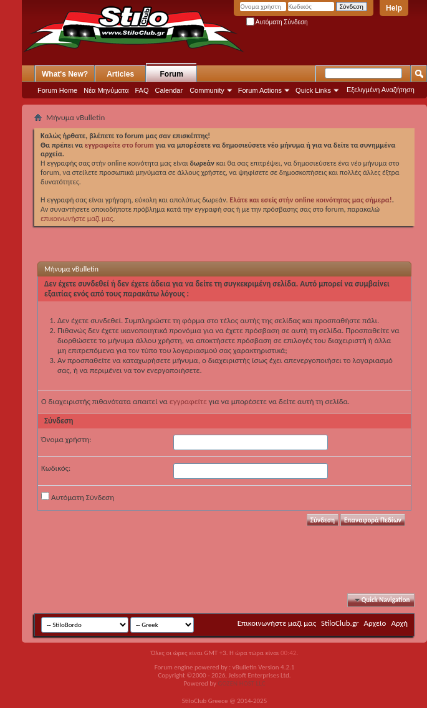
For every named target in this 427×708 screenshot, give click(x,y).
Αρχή (399, 623)
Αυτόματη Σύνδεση (277, 22)
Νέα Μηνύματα (106, 90)
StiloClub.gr (340, 623)
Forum (171, 74)
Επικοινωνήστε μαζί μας (276, 623)
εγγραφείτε (188, 401)
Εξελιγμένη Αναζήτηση (381, 89)
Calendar (169, 90)
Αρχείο (375, 623)
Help (394, 8)
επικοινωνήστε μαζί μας (77, 218)
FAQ (142, 90)
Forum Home (57, 90)
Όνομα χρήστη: (66, 439)
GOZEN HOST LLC (242, 683)
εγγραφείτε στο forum (120, 145)
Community (207, 90)
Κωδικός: (55, 468)
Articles (120, 74)
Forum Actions (260, 90)
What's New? (65, 74)
